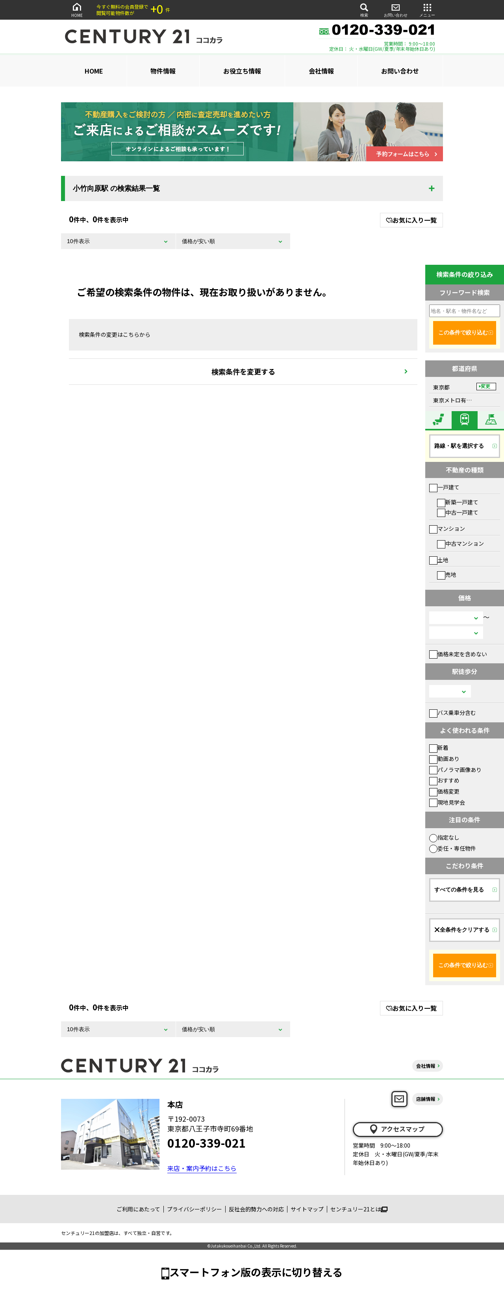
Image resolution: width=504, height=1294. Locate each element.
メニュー (427, 9)
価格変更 (444, 791)
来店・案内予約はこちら (202, 1168)
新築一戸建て (457, 502)
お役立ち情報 (242, 71)
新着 (438, 747)
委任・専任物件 (452, 848)
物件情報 (163, 71)
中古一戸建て (457, 512)
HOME (77, 9)
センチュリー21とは (358, 1209)
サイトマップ (307, 1209)
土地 (438, 560)
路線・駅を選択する (459, 446)
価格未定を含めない (458, 654)
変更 (485, 386)
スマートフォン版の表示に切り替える (256, 1271)
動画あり (444, 758)
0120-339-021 (206, 1142)
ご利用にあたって (138, 1209)
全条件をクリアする (461, 930)
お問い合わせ (395, 9)
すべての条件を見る (459, 889)
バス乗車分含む (452, 712)
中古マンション (460, 543)
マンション (447, 528)
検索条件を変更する (243, 371)
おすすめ (444, 780)
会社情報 (321, 71)
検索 (364, 9)
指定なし (444, 837)
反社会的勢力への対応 (256, 1209)
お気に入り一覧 (411, 220)
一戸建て (444, 487)
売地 (446, 574)
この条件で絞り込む (463, 332)
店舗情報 (425, 1098)
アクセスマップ (396, 1129)
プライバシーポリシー (194, 1209)
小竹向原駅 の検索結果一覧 (116, 188)
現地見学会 (447, 802)
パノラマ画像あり (455, 769)
